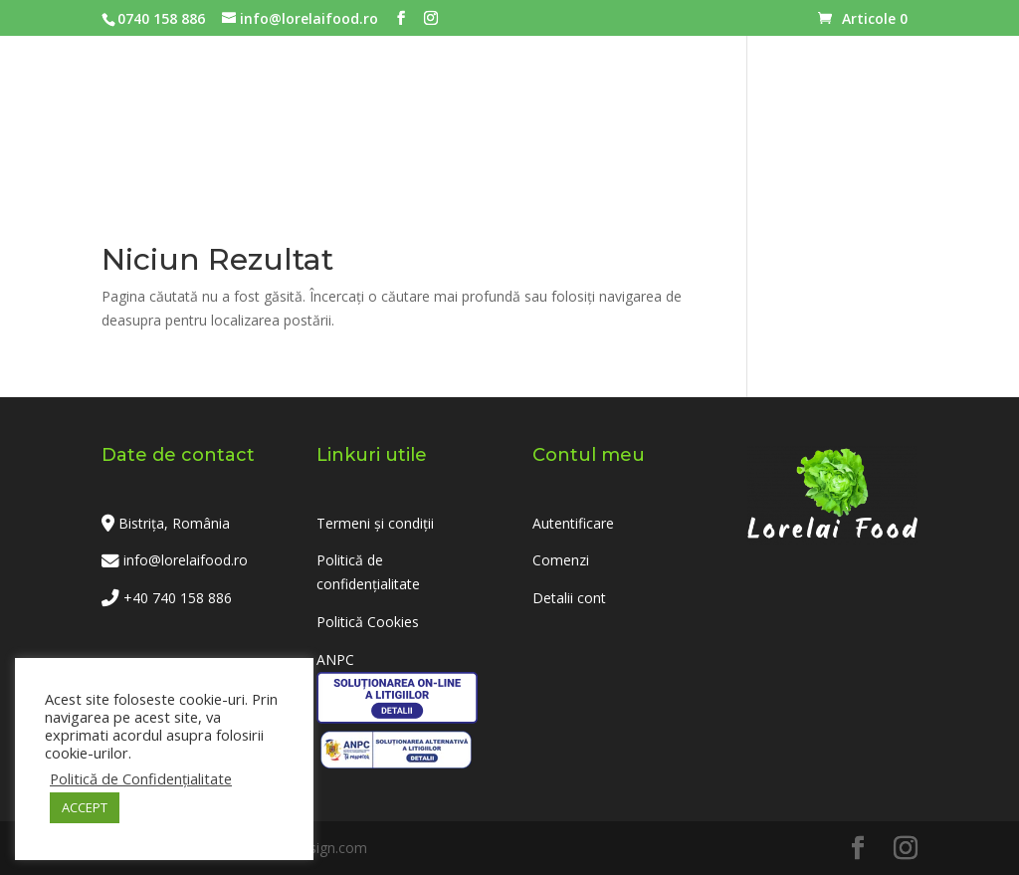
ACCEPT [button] (84, 807)
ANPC (335, 659)
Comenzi (560, 559)
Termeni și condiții (375, 523)
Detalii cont (569, 597)
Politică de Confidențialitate (141, 778)
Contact (803, 123)
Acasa (205, 123)
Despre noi (681, 123)
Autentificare (573, 523)
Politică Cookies (367, 621)
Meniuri (299, 123)
